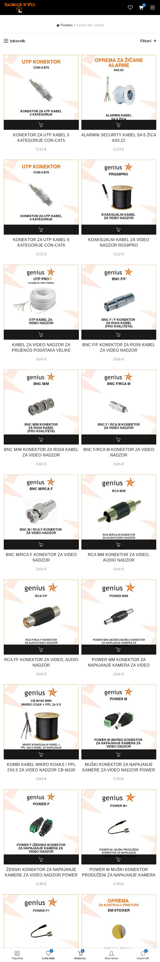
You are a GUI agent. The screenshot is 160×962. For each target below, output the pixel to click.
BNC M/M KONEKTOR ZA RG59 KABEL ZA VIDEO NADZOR (41, 452)
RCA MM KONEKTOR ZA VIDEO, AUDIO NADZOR (119, 557)
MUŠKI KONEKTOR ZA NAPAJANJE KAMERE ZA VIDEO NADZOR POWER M (118, 770)
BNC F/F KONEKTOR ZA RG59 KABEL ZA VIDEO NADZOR (118, 347)
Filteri (145, 40)
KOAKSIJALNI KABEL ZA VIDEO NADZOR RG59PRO (118, 242)
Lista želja (130, 7)
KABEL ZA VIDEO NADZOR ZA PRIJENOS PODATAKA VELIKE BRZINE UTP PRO (41, 350)
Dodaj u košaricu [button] (41, 125)
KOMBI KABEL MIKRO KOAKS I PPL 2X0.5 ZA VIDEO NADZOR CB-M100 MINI (41, 770)
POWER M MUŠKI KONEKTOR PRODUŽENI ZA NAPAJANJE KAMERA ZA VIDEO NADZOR (119, 875)
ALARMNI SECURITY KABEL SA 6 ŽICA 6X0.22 (118, 138)
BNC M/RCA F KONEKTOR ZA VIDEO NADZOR (41, 557)
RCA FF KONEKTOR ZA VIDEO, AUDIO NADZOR (41, 662)
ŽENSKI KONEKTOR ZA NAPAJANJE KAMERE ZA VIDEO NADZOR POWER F (41, 875)
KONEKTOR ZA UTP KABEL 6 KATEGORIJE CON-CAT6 (41, 242)
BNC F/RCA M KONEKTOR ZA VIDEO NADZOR (118, 452)
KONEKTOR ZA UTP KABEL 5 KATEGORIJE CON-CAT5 (41, 138)
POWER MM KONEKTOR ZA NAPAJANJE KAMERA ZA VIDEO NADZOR (119, 665)
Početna (67, 25)
